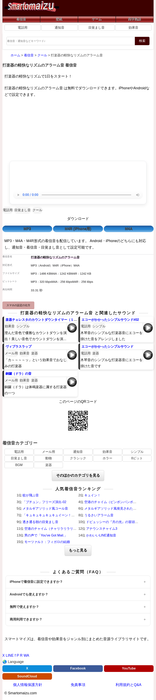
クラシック (78, 458)
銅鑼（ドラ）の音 (18, 373)
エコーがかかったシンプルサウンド (107, 346)
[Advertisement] (78, 130)
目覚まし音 (96, 27)
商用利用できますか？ (26, 619)
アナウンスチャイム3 (101, 528)
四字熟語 (134, 19)
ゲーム (97, 19)
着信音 (21, 19)
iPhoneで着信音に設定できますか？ (36, 581)
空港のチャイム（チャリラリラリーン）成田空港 (60, 528)
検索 (142, 41)
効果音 (133, 27)
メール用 (11, 353)
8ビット (137, 458)
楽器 (34, 353)
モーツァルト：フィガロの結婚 (47, 542)
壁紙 (59, 19)
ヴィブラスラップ (18, 346)
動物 (48, 458)
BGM (19, 465)
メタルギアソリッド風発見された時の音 (113, 508)
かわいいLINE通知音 (101, 535)
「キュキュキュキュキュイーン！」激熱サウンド (58, 515)
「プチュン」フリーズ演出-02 (44, 502)
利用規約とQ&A (128, 685)
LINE (10, 655)
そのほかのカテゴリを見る (78, 475)
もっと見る (78, 550)
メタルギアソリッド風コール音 (45, 508)
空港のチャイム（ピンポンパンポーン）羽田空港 (120, 502)
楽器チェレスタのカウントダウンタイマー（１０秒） (44, 319)
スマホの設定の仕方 (18, 305)
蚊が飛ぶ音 (31, 495)
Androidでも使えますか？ (29, 594)
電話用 (22, 27)
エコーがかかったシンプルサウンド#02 (110, 319)
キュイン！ (92, 495)
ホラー (107, 458)
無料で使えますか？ (24, 606)
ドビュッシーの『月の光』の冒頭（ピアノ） (118, 522)
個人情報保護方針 (27, 685)
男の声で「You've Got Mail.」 (45, 535)
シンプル (22, 326)
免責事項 (78, 685)
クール (37, 210)
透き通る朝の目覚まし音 (40, 522)
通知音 (59, 27)
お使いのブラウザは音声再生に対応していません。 (78, 195)
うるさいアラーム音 (99, 515)
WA (26, 655)
